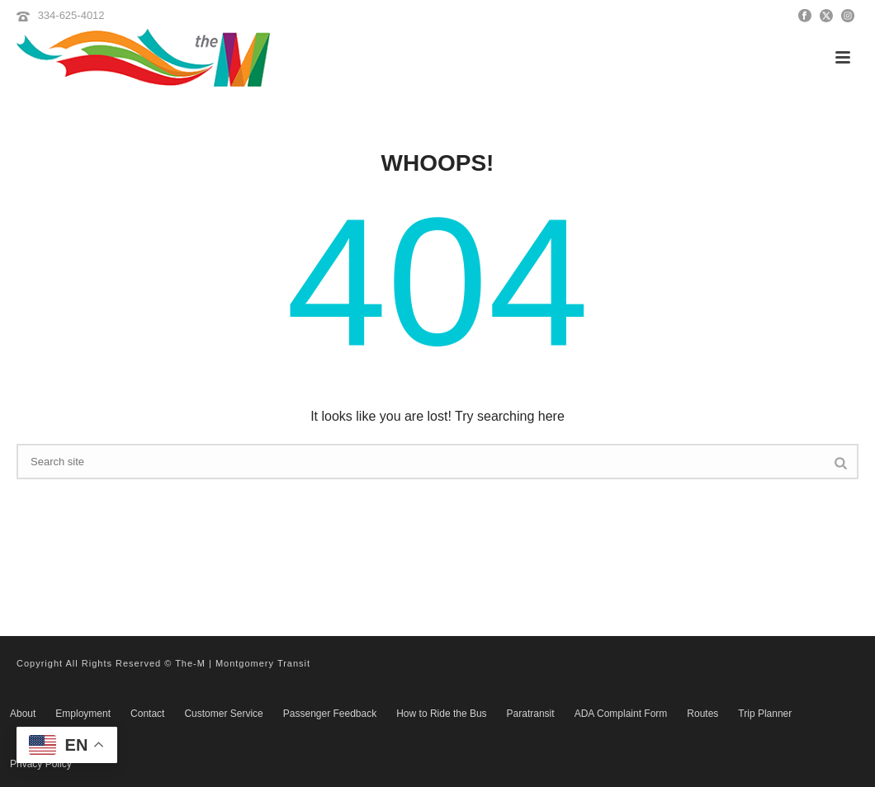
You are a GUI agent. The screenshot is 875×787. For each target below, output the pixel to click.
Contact (147, 713)
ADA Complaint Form (621, 713)
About (22, 713)
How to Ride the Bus (441, 713)
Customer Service (223, 713)
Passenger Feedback (329, 713)
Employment (83, 713)
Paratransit (531, 713)
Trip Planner (765, 713)
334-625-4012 (71, 15)
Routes (702, 713)
